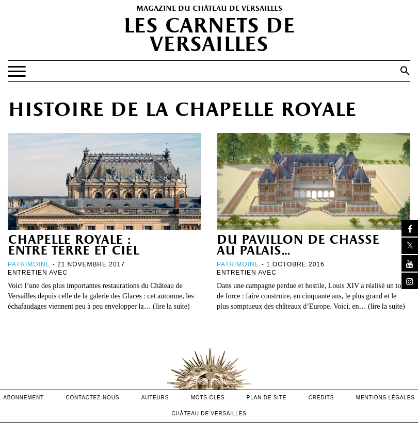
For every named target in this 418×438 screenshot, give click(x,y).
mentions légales (385, 397)
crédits (321, 397)
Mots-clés (208, 397)
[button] (405, 70)
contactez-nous (92, 397)
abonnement (23, 397)
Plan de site (266, 397)
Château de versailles (208, 413)
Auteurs (155, 397)
